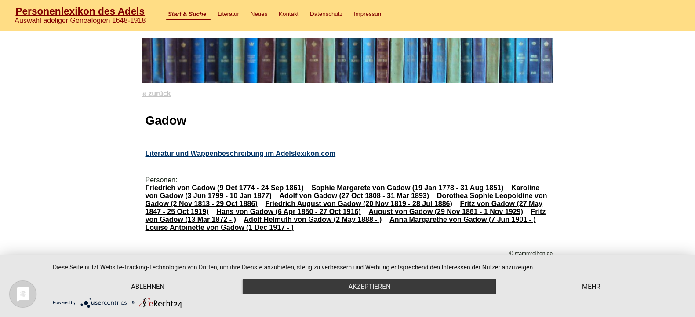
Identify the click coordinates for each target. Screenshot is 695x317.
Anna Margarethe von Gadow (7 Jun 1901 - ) (462, 219)
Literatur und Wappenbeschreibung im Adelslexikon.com (240, 153)
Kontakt (288, 14)
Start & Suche (187, 14)
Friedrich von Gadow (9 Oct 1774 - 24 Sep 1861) (224, 188)
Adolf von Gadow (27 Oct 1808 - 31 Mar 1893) (354, 195)
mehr (591, 287)
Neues (259, 14)
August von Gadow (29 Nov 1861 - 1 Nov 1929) (446, 211)
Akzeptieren (369, 287)
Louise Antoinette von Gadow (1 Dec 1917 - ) (219, 227)
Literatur (228, 14)
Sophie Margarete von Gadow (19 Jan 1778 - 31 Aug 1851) (407, 188)
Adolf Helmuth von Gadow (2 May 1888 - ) (313, 219)
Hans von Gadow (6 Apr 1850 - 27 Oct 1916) (288, 211)
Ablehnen (147, 287)
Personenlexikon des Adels (80, 11)
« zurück (156, 93)
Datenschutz (326, 14)
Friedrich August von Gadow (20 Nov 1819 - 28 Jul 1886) (358, 203)
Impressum (368, 14)
